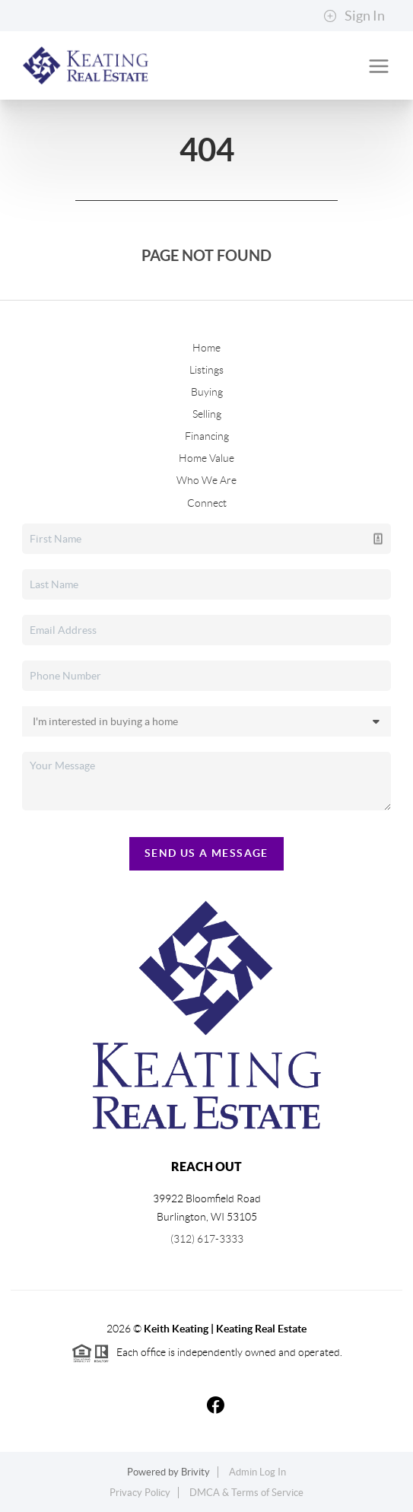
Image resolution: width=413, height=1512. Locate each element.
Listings (206, 370)
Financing (207, 436)
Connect (207, 503)
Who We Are (206, 480)
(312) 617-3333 (206, 1239)
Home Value (206, 458)
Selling (206, 414)
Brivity (195, 1472)
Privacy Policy (140, 1492)
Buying (207, 392)
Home (206, 348)
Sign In (354, 16)
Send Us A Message (206, 853)
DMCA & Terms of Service (246, 1492)
